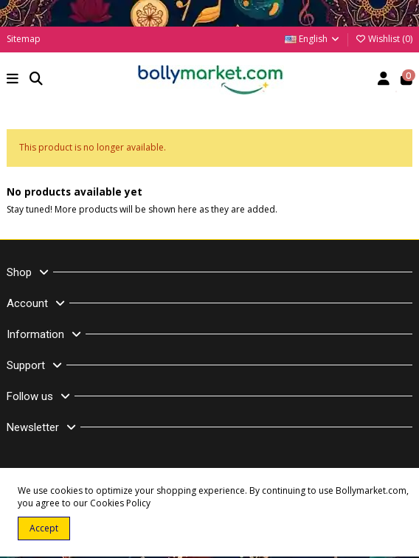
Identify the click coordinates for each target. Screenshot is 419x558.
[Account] (384, 80)
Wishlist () (383, 38)
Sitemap (24, 38)
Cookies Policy (120, 503)
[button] (12, 80)
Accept (44, 528)
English (313, 38)
